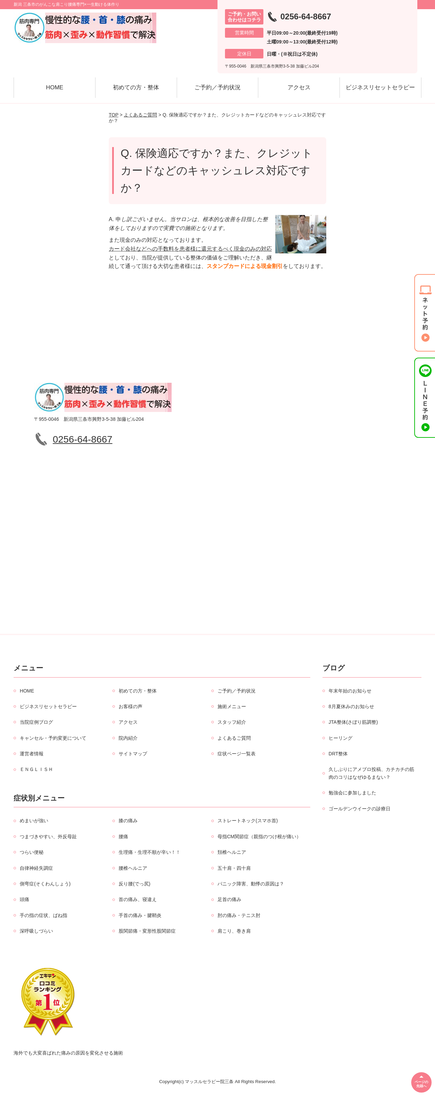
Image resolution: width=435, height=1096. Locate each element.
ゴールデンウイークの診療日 (359, 808)
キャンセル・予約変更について (53, 738)
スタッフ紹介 (232, 722)
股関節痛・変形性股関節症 (147, 931)
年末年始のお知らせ (350, 691)
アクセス (299, 87)
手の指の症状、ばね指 (43, 915)
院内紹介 (128, 738)
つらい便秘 (32, 852)
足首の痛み (229, 899)
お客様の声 (130, 706)
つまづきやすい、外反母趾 (48, 836)
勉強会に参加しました (352, 792)
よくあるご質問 (140, 115)
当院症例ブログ (36, 722)
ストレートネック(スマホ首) (248, 820)
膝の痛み (128, 820)
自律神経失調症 (36, 868)
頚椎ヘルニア (232, 852)
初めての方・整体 (136, 87)
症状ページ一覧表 (237, 753)
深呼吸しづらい (36, 931)
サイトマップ (133, 753)
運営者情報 (32, 753)
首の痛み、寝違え (138, 899)
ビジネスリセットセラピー (380, 87)
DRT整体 (338, 753)
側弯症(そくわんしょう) (45, 883)
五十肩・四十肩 (234, 868)
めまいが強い (34, 820)
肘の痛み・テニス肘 (239, 915)
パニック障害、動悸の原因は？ (251, 883)
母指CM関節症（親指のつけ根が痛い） (259, 836)
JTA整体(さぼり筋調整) (353, 722)
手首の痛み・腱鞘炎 (140, 915)
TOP (113, 115)
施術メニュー (232, 706)
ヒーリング (340, 738)
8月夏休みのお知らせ (351, 706)
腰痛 (123, 836)
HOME (54, 87)
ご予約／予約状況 (217, 87)
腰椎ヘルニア (133, 868)
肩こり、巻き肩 (234, 931)
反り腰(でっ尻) (134, 883)
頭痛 (24, 899)
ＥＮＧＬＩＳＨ (36, 769)
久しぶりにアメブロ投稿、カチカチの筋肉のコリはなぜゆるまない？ (371, 773)
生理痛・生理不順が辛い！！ (149, 852)
